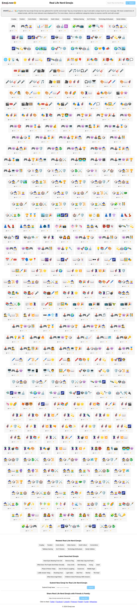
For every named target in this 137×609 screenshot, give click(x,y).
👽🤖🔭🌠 (11, 237)
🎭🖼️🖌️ (110, 104)
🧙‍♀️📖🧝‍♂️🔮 (15, 470)
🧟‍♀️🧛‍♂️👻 (49, 515)
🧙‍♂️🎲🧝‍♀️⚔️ (121, 482)
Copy (11, 30)
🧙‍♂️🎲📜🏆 (15, 482)
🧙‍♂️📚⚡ (76, 493)
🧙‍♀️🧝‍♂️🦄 (84, 470)
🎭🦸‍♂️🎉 (11, 115)
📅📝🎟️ (11, 259)
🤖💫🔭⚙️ (104, 393)
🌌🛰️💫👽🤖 (21, 48)
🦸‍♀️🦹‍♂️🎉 (17, 415)
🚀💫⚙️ (104, 370)
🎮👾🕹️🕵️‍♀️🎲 (95, 137)
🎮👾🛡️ (37, 148)
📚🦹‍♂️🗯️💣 (106, 293)
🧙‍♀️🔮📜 (33, 470)
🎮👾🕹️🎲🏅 (21, 137)
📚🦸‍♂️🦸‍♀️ (88, 293)
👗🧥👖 (45, 226)
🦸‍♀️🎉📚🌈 (60, 404)
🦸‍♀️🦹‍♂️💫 (68, 415)
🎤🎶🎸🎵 (36, 82)
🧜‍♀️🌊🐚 (76, 504)
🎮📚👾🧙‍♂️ (98, 148)
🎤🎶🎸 (98, 70)
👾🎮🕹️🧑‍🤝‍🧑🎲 (107, 237)
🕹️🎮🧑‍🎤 (49, 348)
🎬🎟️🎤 (11, 104)
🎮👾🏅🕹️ (33, 126)
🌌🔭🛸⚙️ (74, 37)
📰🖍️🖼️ (46, 304)
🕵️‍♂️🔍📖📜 (11, 315)
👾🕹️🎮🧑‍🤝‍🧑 (45, 248)
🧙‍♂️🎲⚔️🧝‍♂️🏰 (41, 493)
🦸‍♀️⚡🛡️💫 (13, 426)
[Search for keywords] (115, 3)
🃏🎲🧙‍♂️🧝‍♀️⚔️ (117, 26)
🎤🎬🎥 (39, 70)
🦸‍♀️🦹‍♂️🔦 (84, 415)
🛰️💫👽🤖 (117, 382)
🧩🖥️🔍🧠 (95, 26)
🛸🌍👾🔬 (37, 393)
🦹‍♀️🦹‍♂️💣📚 (11, 448)
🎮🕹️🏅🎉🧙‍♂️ (119, 148)
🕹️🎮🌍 (68, 315)
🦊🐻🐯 (27, 404)
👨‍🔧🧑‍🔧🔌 (92, 226)
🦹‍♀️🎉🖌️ (66, 437)
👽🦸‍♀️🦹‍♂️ (49, 237)
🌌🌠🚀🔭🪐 (37, 37)
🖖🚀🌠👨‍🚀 (118, 359)
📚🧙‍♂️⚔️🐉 (13, 304)
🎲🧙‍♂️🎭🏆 (58, 182)
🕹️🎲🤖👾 (94, 348)
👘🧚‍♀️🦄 (76, 226)
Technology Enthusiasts (106, 19)
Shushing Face (58, 573)
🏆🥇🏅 (31, 215)
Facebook (59, 602)
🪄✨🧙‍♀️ (47, 526)
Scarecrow (80, 569)
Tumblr (86, 602)
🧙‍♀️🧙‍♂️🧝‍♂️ (68, 470)
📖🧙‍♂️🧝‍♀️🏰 (31, 282)
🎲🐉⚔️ (76, 170)
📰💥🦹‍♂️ (31, 304)
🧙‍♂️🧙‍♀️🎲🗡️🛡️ (96, 493)
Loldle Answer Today (44, 573)
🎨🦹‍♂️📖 (86, 93)
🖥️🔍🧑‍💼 (49, 370)
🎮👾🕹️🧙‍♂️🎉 (17, 148)
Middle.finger (91, 569)
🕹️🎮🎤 (84, 315)
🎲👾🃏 (92, 170)
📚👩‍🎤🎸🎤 (31, 293)
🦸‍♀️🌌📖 (43, 404)
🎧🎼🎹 (90, 82)
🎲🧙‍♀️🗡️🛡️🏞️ (17, 182)
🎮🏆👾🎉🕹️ (106, 115)
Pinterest (74, 602)
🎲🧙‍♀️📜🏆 (125, 170)
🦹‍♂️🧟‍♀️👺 (96, 448)
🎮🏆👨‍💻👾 (64, 115)
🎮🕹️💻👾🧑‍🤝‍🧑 (13, 170)
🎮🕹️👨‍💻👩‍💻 (78, 159)
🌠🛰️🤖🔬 (54, 59)
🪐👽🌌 (90, 526)
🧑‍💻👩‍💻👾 (128, 448)
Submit (91, 587)
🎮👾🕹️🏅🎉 (45, 137)
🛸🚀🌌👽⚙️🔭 (80, 393)
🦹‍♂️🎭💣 (45, 448)
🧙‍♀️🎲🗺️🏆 (90, 459)
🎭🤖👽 (126, 104)
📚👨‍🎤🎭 (13, 293)
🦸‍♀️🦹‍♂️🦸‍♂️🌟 (102, 415)
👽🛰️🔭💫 (126, 226)
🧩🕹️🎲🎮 (29, 526)
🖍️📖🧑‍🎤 (64, 359)
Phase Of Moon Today (48, 569)
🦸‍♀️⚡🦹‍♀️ (31, 426)
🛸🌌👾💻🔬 (15, 393)
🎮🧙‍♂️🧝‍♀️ (26, 26)
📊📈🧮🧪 (44, 26)
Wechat (88, 573)
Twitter (52, 602)
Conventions (66, 19)
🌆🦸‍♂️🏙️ (17, 37)
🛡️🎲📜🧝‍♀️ (122, 370)
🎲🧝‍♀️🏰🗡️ (80, 193)
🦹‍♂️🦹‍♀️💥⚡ (78, 448)
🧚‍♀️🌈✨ (29, 504)
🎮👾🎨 (125, 115)
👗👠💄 (9, 226)
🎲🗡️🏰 (108, 170)
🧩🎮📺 (78, 26)
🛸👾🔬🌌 (56, 393)
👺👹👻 (108, 226)
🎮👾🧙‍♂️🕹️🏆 (76, 148)
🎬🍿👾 (122, 93)
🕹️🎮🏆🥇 (47, 326)
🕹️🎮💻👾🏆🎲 (60, 337)
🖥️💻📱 (33, 370)
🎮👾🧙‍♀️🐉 (55, 148)
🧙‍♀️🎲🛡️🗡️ (109, 459)
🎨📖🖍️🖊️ (108, 82)
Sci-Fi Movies (91, 19)
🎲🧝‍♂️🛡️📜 (78, 204)
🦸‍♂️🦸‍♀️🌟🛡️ (88, 426)
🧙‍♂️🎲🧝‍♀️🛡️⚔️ (100, 482)
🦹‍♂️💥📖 (60, 448)
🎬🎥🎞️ (27, 104)
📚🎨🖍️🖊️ (106, 282)
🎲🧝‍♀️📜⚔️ (100, 193)
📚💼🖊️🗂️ (50, 293)
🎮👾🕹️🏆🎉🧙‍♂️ (70, 137)
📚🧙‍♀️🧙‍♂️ (124, 293)
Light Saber (69, 573)
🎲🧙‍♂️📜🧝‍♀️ (17, 193)
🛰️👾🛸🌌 (98, 382)
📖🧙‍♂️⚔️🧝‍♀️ (50, 282)
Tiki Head (96, 573)
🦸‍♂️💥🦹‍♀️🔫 (48, 426)
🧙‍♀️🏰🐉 (127, 459)
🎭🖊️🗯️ (94, 104)
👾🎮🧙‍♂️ (11, 248)
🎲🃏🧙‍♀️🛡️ (35, 170)
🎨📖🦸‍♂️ (125, 82)
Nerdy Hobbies (121, 19)
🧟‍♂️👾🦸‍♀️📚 (66, 515)
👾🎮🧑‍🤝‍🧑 (127, 237)
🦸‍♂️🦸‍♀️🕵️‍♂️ (15, 437)
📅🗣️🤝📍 (29, 259)
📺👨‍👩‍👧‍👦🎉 (126, 304)
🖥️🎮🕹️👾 (15, 370)
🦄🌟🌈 (11, 404)
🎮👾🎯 (15, 126)
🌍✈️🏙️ (119, 48)
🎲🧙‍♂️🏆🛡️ (78, 182)
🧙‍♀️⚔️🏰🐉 (102, 470)
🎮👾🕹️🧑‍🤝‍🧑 (117, 137)
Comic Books (32, 19)
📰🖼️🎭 (62, 304)
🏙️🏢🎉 (46, 215)
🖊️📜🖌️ (33, 359)
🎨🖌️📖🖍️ (52, 93)
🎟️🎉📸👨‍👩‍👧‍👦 (21, 70)
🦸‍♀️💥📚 (94, 404)
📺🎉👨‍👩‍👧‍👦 (94, 304)
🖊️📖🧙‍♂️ (17, 359)
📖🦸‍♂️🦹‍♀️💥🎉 (96, 270)
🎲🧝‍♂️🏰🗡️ (19, 204)
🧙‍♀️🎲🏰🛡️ (11, 459)
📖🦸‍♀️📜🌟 (39, 270)
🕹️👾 (110, 348)
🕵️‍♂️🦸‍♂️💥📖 (31, 315)
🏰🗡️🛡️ (78, 215)
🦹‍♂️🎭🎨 (29, 448)
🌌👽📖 (57, 37)
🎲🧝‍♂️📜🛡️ (58, 204)
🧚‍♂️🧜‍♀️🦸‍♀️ (60, 504)
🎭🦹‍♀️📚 (47, 115)
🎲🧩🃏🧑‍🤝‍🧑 (117, 204)
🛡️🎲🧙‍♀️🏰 (19, 382)
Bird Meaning (82, 565)
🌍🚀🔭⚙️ (58, 48)
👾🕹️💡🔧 (64, 248)
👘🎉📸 (60, 226)
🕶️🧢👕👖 (50, 315)
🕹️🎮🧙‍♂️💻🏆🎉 (70, 348)
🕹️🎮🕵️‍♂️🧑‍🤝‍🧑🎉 (29, 348)
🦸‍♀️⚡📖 (120, 415)
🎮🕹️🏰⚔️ (58, 159)
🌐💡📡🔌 (11, 59)
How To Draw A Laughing (66, 569)
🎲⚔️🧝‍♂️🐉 (13, 215)
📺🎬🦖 (110, 304)
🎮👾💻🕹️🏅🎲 (115, 126)
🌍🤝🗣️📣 (102, 48)
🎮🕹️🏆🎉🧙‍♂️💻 (35, 159)
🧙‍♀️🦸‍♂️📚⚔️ (50, 470)
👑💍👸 (94, 215)
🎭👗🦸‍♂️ (78, 104)
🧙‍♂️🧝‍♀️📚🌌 (117, 493)
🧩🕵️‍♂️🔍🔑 (118, 515)
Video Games (43, 19)
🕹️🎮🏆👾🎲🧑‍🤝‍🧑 (23, 326)
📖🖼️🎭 (126, 259)
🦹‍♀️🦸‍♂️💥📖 (120, 437)
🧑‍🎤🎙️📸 (112, 448)
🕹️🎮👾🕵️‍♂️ (117, 326)
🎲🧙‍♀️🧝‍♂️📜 (39, 182)
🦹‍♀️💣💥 (82, 437)
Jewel (98, 565)
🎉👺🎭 (108, 59)
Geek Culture (55, 19)
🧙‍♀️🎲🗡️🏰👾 (68, 459)
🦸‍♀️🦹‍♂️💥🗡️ (50, 415)
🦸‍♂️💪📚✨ (68, 426)
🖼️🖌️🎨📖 (66, 370)
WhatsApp (93, 602)
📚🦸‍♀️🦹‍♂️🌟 (70, 293)
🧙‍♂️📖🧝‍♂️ (60, 493)
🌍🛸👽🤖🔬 (80, 48)
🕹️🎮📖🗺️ (104, 337)
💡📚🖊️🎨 (104, 248)
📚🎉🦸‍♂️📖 (86, 282)
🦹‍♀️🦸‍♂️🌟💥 (100, 437)
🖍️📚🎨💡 (82, 359)
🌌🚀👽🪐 (94, 37)
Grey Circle (70, 565)
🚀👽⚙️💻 (86, 370)
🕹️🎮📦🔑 (123, 337)
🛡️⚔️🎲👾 (78, 382)
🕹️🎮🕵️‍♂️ (9, 348)
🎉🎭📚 (92, 59)
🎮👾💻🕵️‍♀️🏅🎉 (88, 126)
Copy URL (84, 598)
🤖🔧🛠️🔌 (123, 393)
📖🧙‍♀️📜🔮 (11, 282)
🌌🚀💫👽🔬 (115, 37)
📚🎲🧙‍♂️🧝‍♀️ (125, 282)
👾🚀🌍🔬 (84, 248)
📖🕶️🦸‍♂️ (94, 259)
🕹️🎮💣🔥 (37, 337)
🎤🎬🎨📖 (56, 70)
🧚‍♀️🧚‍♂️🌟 (45, 504)
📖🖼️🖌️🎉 (19, 270)
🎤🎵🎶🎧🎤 (78, 70)
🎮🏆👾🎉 (84, 115)
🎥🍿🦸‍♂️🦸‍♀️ (72, 82)
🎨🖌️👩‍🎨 (15, 93)
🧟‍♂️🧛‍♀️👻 (84, 515)
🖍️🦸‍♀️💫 (100, 359)
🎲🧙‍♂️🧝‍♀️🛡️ (60, 193)
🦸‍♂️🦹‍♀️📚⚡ (33, 437)
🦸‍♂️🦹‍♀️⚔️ (50, 437)
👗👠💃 (126, 215)
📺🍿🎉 (78, 304)
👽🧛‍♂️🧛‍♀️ (64, 237)
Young (91, 565)
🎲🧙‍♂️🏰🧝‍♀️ (121, 182)
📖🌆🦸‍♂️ (46, 259)
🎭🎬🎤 (62, 104)
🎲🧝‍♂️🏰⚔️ (39, 204)
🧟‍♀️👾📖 (33, 515)
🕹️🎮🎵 (100, 315)
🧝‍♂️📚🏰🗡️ (126, 504)
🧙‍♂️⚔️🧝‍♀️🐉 (11, 504)
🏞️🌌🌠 (62, 215)
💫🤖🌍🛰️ (123, 248)
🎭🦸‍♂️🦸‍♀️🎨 (29, 115)
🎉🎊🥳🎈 (74, 59)
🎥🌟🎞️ (54, 82)
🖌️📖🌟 (49, 359)
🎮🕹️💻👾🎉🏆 (121, 159)
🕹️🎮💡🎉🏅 (15, 337)
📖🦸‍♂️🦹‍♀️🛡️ (117, 270)
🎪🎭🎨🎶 (104, 93)
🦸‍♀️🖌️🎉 (110, 404)
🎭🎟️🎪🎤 (44, 104)
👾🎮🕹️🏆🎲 (84, 237)
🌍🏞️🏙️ (41, 48)
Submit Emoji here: (48, 587)
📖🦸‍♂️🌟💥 (74, 270)
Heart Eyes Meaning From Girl (52, 560)
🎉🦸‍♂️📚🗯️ (125, 59)
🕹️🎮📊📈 (84, 337)
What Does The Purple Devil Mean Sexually (50, 565)
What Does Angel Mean (54, 577)
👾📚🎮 (27, 248)
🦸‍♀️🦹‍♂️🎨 (33, 415)
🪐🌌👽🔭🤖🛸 (68, 526)
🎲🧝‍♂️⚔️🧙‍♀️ (98, 204)
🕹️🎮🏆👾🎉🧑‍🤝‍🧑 (121, 315)
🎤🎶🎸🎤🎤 (15, 82)
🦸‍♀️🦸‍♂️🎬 (126, 404)
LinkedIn (67, 602)
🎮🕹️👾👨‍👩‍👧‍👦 (98, 159)
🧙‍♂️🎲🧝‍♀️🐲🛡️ (76, 482)
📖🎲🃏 (78, 259)
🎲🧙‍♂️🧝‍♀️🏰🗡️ (39, 193)
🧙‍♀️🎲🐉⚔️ (31, 459)
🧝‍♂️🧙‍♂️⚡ (17, 515)
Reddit (80, 602)
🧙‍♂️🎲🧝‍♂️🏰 (19, 493)
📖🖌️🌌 (110, 259)
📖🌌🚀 (62, 259)
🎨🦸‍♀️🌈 (70, 93)
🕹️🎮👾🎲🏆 (68, 326)
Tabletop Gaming (78, 19)
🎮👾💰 (51, 126)
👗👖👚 (110, 215)
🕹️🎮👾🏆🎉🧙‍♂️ (93, 326)
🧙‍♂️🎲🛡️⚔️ (55, 482)
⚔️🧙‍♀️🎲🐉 (108, 526)
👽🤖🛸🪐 (31, 237)
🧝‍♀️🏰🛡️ (92, 504)
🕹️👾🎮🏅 (125, 348)
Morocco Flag (69, 560)
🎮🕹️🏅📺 (11, 159)
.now (7, 3)
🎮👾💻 (67, 126)
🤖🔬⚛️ (62, 26)
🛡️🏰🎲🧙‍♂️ (58, 382)
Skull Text (79, 573)
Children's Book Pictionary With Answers (77, 577)
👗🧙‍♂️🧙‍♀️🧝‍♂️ (27, 226)
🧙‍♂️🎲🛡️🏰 (35, 482)
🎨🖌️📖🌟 (33, 93)
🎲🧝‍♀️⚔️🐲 (119, 193)
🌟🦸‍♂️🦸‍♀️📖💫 (33, 59)
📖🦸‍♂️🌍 (57, 270)
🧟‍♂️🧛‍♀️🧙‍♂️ (100, 515)
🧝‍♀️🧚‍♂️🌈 (108, 504)
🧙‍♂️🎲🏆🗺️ (122, 470)
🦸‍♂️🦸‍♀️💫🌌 (123, 426)
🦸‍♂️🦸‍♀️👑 (106, 426)
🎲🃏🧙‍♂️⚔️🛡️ (56, 170)
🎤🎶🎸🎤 (116, 70)
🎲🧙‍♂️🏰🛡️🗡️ (100, 182)
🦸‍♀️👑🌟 (78, 404)
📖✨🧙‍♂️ (68, 282)
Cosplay (13, 19)
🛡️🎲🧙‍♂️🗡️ (39, 382)
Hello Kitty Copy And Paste (85, 560)
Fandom (22, 19)
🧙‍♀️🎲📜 (49, 459)
